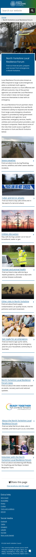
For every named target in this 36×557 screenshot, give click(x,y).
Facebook (4, 521)
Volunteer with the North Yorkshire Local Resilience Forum (16, 458)
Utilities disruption (10, 234)
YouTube (3, 533)
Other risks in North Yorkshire (15, 301)
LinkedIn (3, 530)
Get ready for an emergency (14, 339)
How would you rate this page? (18, 486)
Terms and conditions (7, 509)
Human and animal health (14, 269)
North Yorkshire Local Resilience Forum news (16, 381)
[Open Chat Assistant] (30, 551)
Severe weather (9, 160)
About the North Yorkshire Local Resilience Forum (16, 422)
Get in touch (4, 498)
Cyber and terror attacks (13, 198)
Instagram (4, 527)
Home (4, 17)
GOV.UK (3, 512)
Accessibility (4, 501)
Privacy (3, 503)
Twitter (3, 524)
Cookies (3, 506)
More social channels (7, 535)
